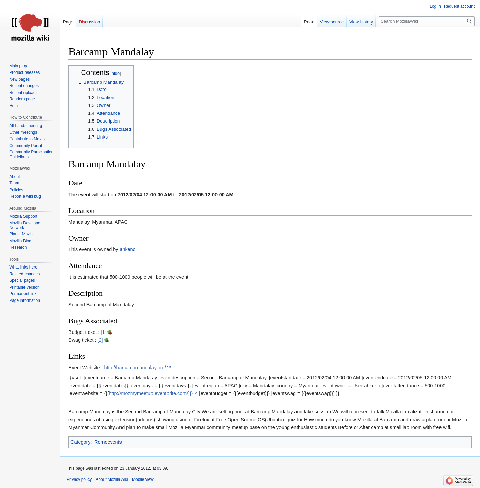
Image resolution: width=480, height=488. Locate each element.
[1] (103, 332)
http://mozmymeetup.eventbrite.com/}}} (151, 393)
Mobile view (143, 479)
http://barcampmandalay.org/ (135, 367)
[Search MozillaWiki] (427, 21)
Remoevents (108, 442)
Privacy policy (79, 479)
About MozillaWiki (112, 479)
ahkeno (127, 249)
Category (80, 442)
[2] (100, 340)
